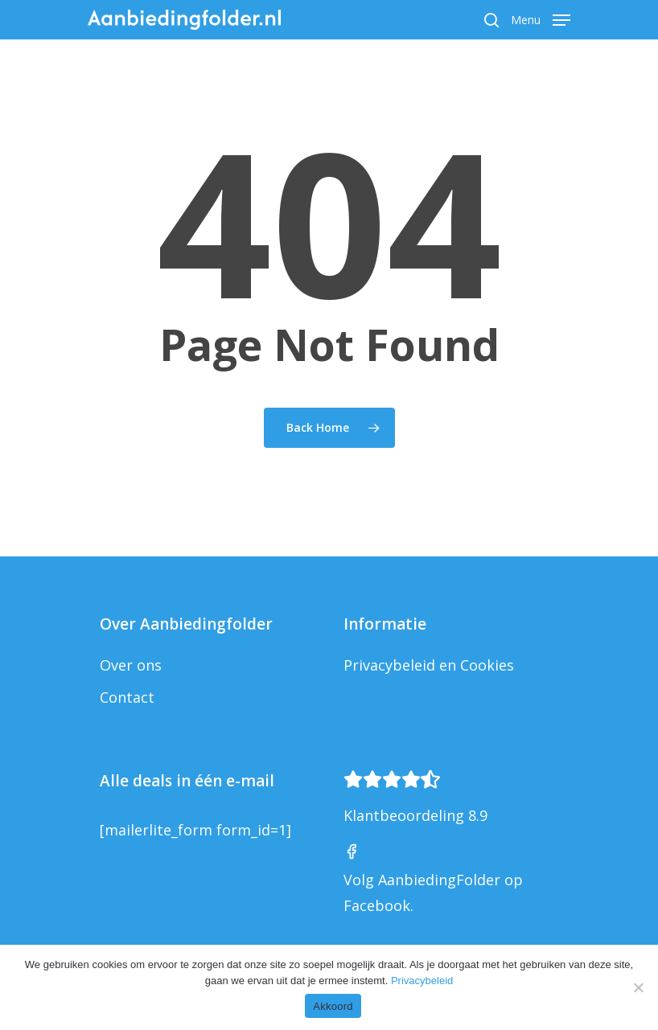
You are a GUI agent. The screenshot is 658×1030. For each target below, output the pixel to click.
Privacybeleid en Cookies (428, 665)
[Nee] (638, 987)
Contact (127, 697)
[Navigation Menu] (540, 17)
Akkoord (332, 1006)
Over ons (131, 665)
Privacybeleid (422, 981)
